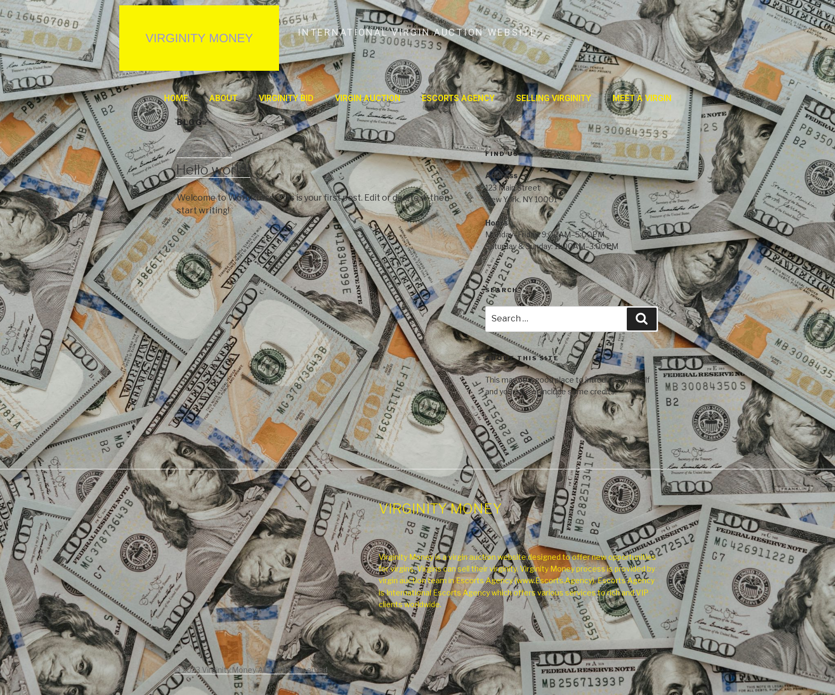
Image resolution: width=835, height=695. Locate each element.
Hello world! (213, 169)
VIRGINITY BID (286, 98)
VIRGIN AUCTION (367, 98)
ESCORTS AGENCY (458, 98)
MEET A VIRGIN (642, 98)
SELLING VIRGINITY (553, 98)
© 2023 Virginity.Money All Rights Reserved (251, 669)
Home (176, 98)
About (223, 98)
